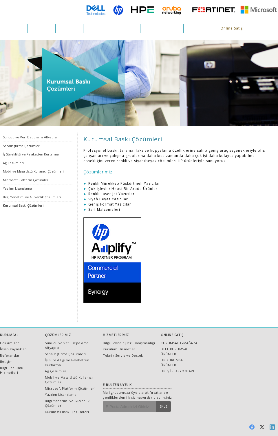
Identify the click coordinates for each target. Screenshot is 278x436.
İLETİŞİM (194, 28)
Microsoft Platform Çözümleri (26, 180)
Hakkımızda (9, 343)
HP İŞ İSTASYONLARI (177, 371)
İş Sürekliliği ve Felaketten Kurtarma (31, 154)
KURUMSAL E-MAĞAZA (179, 343)
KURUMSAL (13, 28)
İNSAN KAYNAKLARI (162, 28)
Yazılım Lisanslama (17, 188)
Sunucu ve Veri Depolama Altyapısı (30, 137)
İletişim (6, 361)
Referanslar (10, 355)
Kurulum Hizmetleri (119, 349)
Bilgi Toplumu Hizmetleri (11, 370)
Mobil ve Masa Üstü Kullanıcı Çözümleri (33, 171)
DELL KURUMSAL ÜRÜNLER (174, 351)
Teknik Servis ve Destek (123, 355)
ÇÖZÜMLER (41, 28)
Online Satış (231, 28)
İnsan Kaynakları (13, 349)
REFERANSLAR (124, 28)
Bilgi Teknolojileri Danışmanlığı (129, 343)
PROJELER (95, 28)
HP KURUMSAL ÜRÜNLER (173, 362)
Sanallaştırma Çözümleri (22, 146)
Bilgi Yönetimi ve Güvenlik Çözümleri (32, 197)
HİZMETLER (69, 28)
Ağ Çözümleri (13, 163)
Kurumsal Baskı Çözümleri (23, 205)
